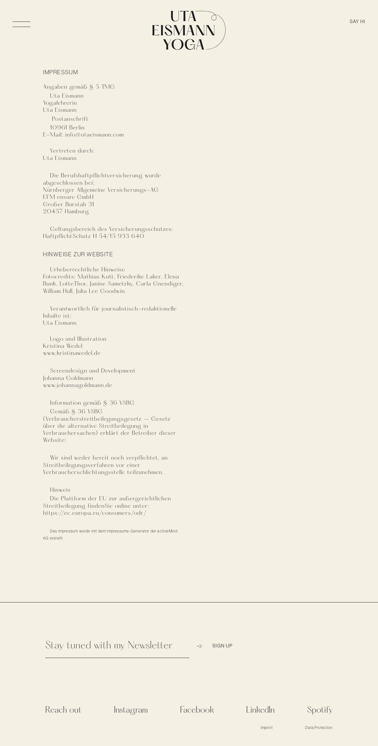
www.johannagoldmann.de (77, 385)
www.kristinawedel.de (72, 353)
